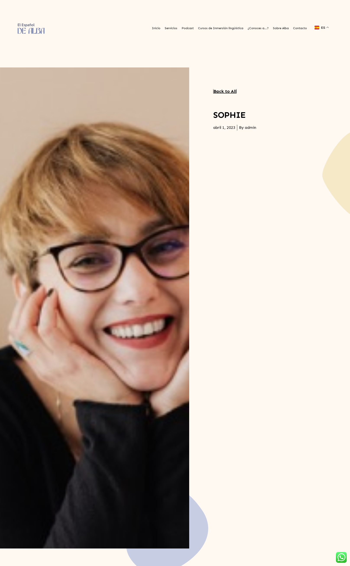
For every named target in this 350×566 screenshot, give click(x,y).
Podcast (188, 28)
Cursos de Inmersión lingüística (220, 28)
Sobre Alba (281, 28)
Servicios (171, 28)
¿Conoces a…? (258, 28)
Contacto (300, 28)
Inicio (156, 28)
